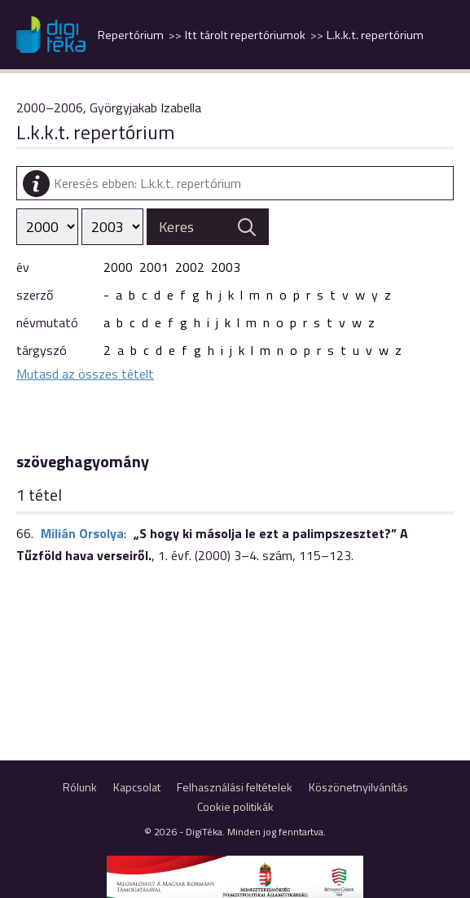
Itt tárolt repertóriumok (245, 35)
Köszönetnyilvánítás (358, 786)
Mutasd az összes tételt (85, 373)
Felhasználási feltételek (234, 786)
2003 (225, 267)
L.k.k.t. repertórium (375, 35)
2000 (118, 267)
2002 (189, 267)
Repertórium (131, 35)
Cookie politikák (235, 806)
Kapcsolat (136, 786)
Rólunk (80, 786)
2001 (154, 267)
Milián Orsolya (82, 533)
